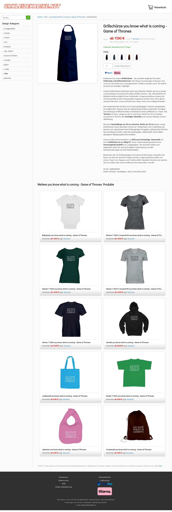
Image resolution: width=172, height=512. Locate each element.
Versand (135, 40)
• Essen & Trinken (10, 57)
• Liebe (6, 70)
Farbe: (106, 53)
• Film (5, 75)
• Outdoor (7, 48)
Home (39, 18)
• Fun (5, 43)
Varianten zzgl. (52, 240)
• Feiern (6, 39)
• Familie (6, 61)
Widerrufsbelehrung (63, 488)
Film (45, 18)
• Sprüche (7, 79)
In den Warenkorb (122, 67)
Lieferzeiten (105, 482)
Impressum (63, 479)
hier (160, 468)
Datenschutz (63, 482)
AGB (63, 485)
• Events (6, 34)
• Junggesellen (9, 30)
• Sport (6, 66)
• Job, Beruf (8, 52)
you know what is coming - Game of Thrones (67, 18)
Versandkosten (105, 479)
